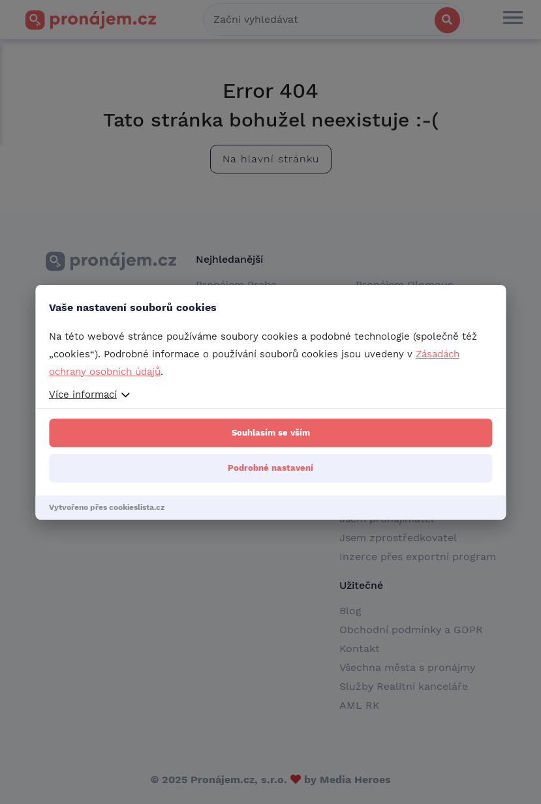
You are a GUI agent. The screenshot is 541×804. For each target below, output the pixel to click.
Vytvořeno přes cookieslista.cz (106, 507)
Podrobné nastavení (270, 468)
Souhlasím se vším (271, 433)
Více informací (83, 394)
